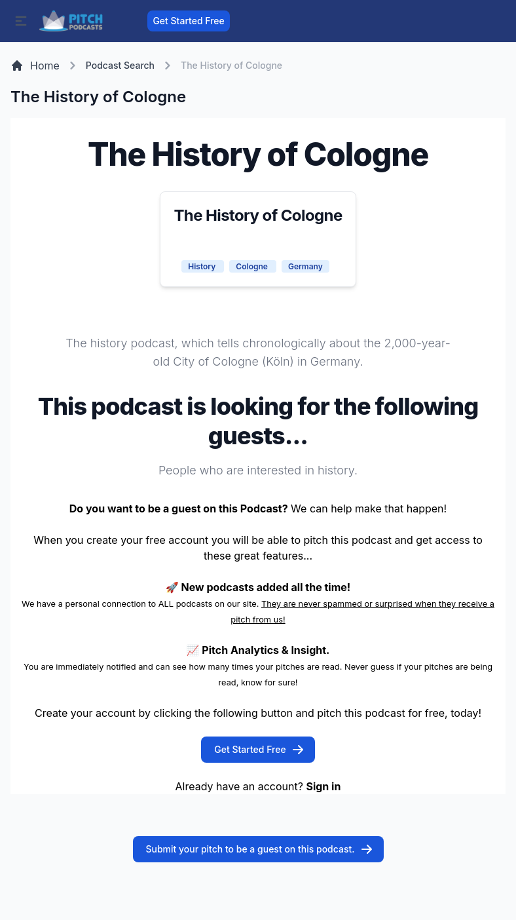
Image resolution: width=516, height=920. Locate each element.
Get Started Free (188, 20)
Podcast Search (120, 65)
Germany (305, 266)
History (202, 266)
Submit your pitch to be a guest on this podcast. (259, 849)
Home (35, 65)
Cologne (253, 266)
